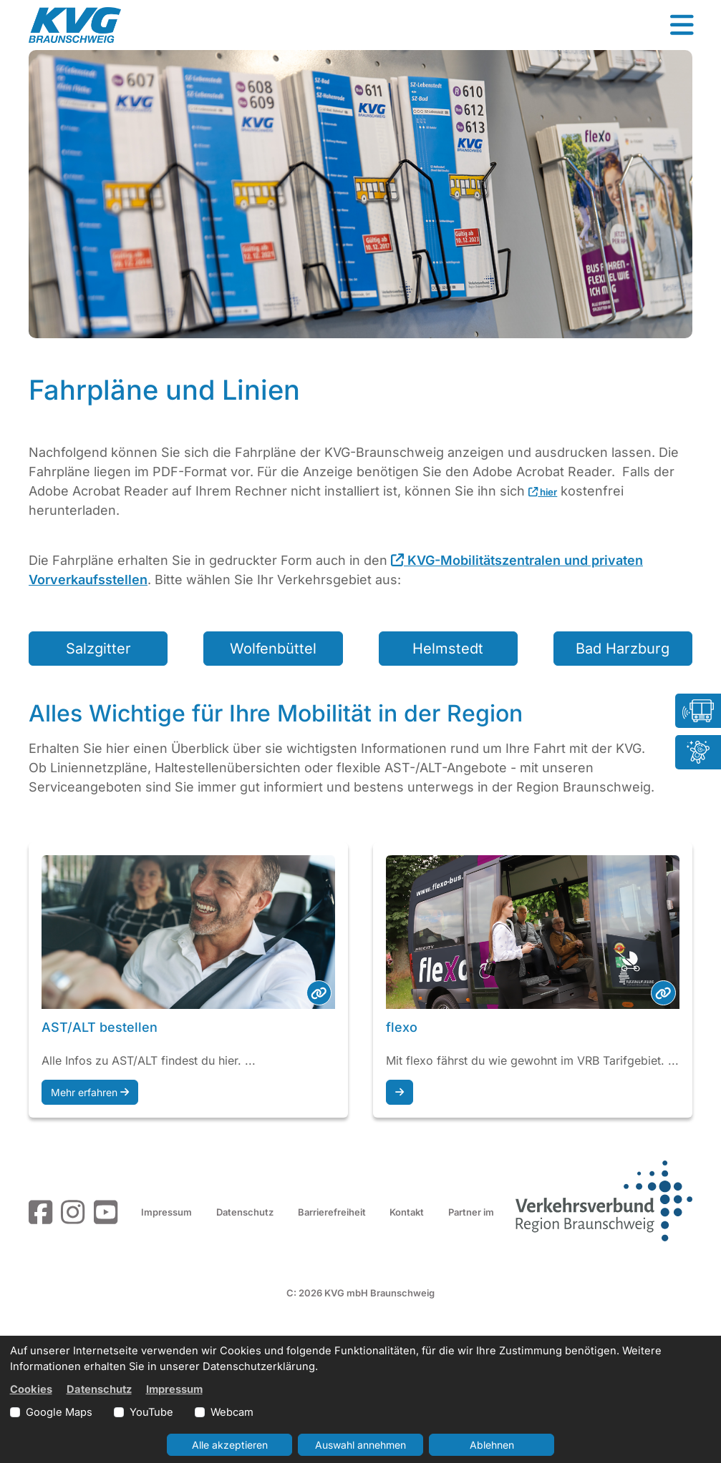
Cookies (31, 1389)
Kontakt (406, 1212)
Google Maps (59, 1412)
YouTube (151, 1412)
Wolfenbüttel (273, 648)
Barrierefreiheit (332, 1212)
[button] (682, 25)
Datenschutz (245, 1212)
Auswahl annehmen (360, 1445)
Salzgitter (98, 648)
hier (542, 492)
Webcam (232, 1412)
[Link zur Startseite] (75, 25)
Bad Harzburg (622, 648)
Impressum (166, 1212)
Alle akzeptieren (230, 1445)
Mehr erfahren (90, 1092)
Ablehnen (492, 1445)
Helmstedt (447, 648)
